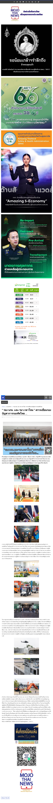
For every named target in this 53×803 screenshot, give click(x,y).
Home (3, 406)
